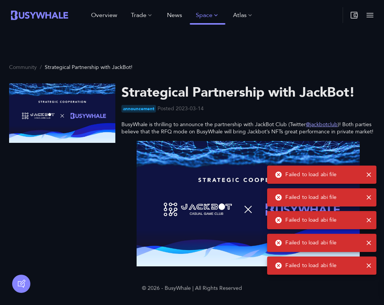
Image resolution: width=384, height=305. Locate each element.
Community (23, 67)
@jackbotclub (322, 124)
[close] (369, 265)
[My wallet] (354, 15)
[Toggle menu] (370, 15)
